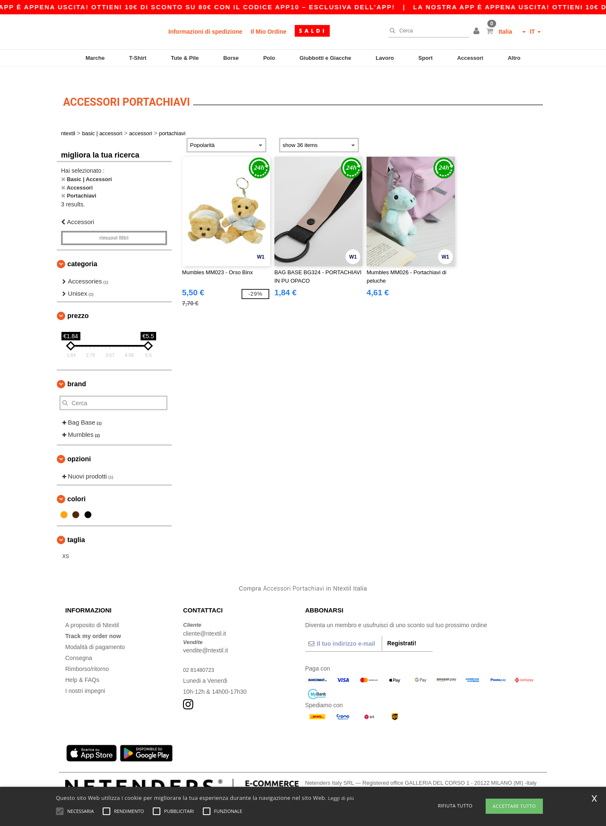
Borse (231, 58)
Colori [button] (76, 486)
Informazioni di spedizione (205, 31)
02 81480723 (200, 657)
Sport (425, 58)
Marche (95, 58)
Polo (269, 58)
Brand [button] (76, 371)
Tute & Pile (185, 58)
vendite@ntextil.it (205, 638)
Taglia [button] (76, 527)
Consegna (78, 645)
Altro (514, 58)
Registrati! (401, 631)
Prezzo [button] (78, 303)
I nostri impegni (85, 678)
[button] (477, 31)
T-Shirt (137, 58)
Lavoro (385, 58)
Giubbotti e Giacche (325, 58)
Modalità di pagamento (95, 634)
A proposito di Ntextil (92, 612)
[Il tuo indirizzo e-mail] (343, 631)
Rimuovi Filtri (113, 226)
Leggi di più (341, 798)
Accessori (470, 58)
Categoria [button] (82, 251)
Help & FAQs (82, 667)
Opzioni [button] (79, 446)
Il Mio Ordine (269, 31)
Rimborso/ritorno (87, 656)
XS (65, 544)
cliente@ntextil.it (204, 620)
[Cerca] (426, 30)
